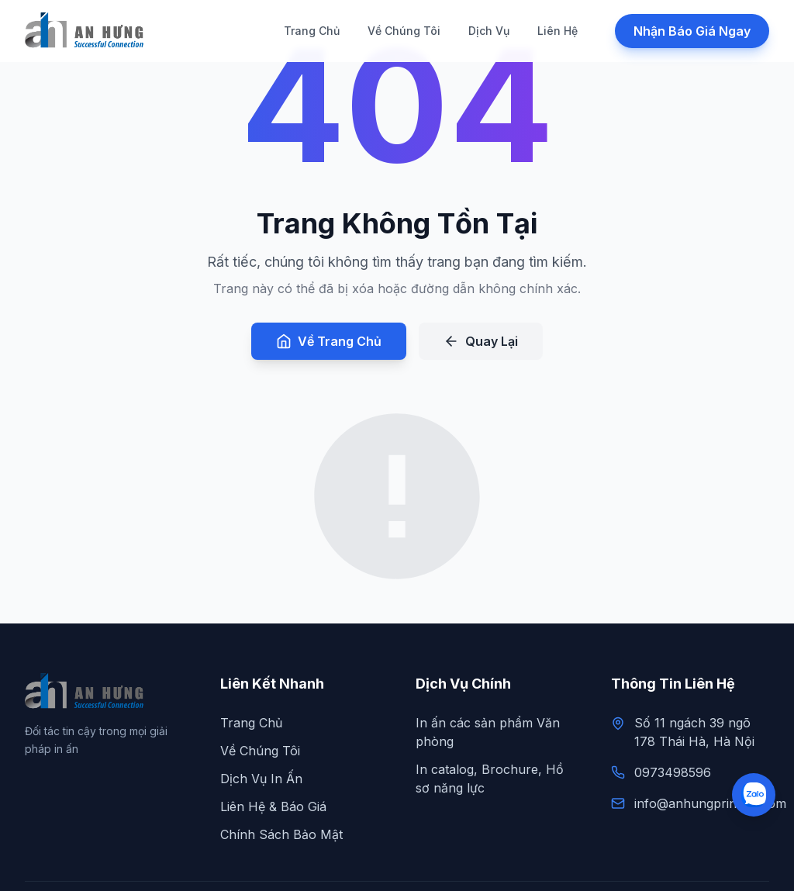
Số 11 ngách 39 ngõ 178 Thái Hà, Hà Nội (694, 732)
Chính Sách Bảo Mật (281, 834)
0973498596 (672, 772)
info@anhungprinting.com (710, 803)
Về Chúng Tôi (404, 30)
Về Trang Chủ (328, 341)
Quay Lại (481, 341)
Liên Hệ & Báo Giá (273, 806)
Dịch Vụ (488, 30)
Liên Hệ (557, 30)
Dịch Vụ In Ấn (261, 778)
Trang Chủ (312, 30)
